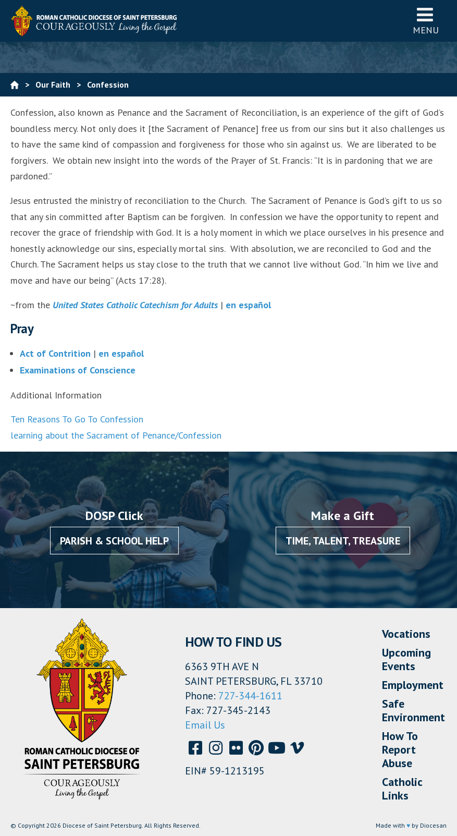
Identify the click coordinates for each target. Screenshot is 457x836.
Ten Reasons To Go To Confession (76, 419)
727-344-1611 (250, 695)
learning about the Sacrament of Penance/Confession (115, 435)
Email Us (205, 725)
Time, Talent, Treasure (343, 541)
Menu (426, 20)
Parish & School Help (114, 541)
